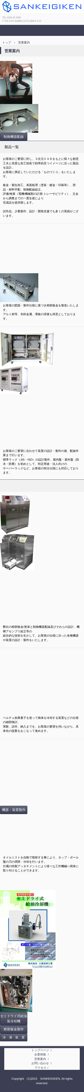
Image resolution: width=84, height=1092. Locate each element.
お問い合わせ (40, 1063)
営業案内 (40, 1059)
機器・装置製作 (14, 810)
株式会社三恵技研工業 (29, 19)
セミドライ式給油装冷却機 (13, 1018)
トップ (6, 42)
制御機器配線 (14, 137)
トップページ (40, 1050)
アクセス (40, 1067)
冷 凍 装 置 (14, 1037)
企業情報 (40, 1054)
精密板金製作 (14, 1029)
